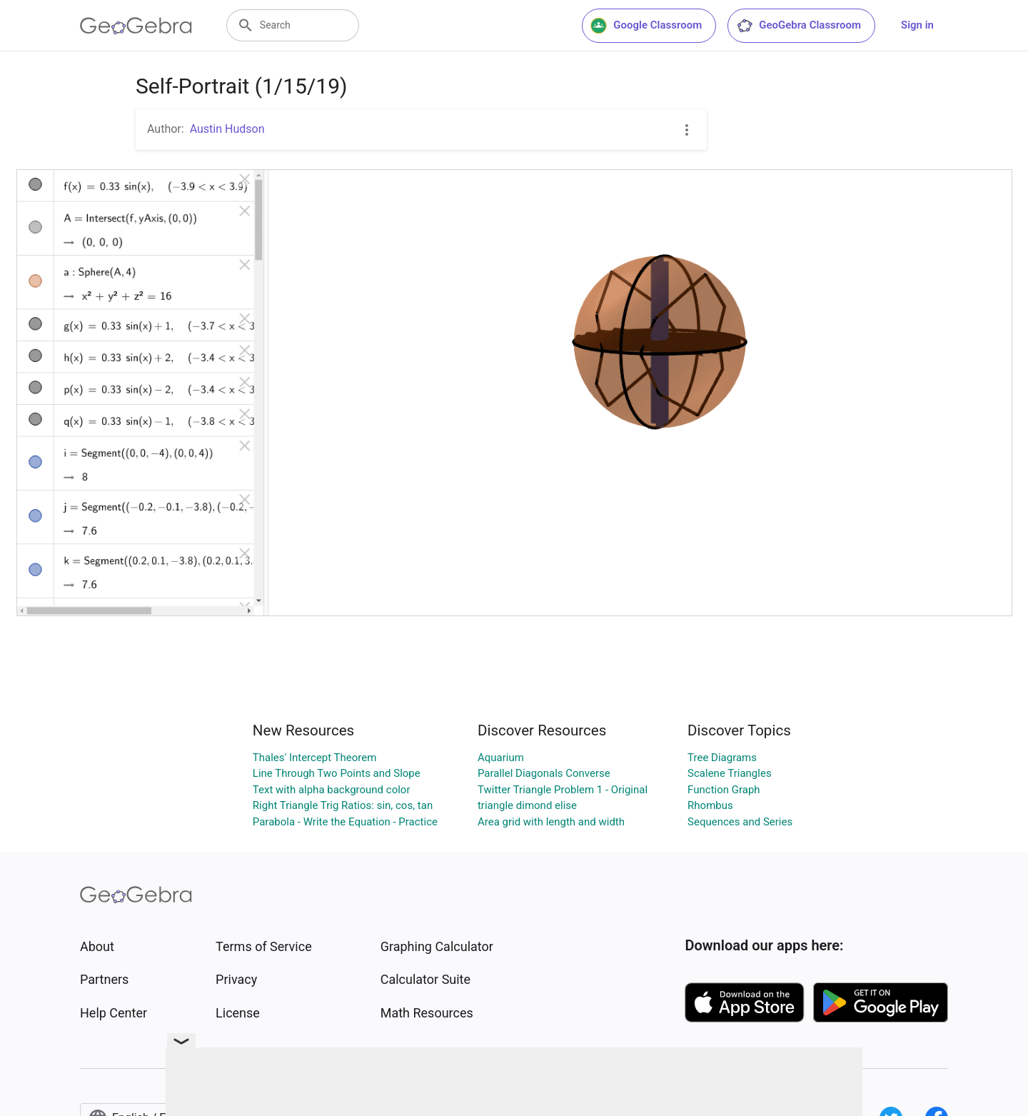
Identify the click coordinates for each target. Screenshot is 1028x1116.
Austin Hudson (227, 129)
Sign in (917, 25)
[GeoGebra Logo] (136, 25)
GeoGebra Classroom (798, 25)
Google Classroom (646, 25)
